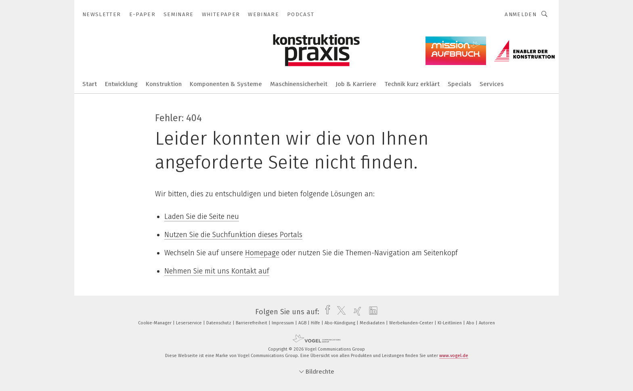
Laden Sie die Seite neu (201, 216)
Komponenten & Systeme (226, 84)
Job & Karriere (355, 84)
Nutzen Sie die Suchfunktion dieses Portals (233, 234)
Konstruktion (164, 84)
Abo (471, 323)
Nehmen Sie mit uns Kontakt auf (216, 271)
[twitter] (339, 311)
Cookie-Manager (155, 323)
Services (492, 84)
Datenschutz (219, 323)
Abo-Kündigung (340, 323)
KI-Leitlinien (450, 323)
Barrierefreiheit (252, 323)
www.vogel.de (453, 355)
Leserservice (189, 323)
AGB (303, 323)
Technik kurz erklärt (412, 84)
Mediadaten (373, 323)
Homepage (262, 252)
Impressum (283, 323)
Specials (460, 84)
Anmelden (521, 14)
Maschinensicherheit (298, 84)
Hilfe (316, 323)
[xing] (355, 311)
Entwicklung (121, 84)
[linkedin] (371, 311)
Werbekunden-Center (411, 323)
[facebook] (325, 311)
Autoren (487, 323)
